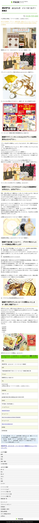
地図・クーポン (33, 355)
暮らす (2, 474)
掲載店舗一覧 (4, 498)
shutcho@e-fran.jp (6, 410)
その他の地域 (4, 463)
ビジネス (3, 483)
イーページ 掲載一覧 (6, 496)
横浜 (2, 454)
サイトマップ (4, 502)
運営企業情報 (4, 511)
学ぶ (2, 478)
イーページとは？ (5, 489)
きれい (2, 476)
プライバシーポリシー (6, 504)
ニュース (15, 355)
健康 (2, 481)
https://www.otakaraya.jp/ (7, 424)
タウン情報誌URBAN (6, 513)
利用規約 (3, 506)
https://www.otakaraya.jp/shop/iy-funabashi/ (11, 417)
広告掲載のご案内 (5, 509)
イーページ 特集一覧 (6, 491)
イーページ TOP (4, 487)
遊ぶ (2, 471)
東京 (2, 459)
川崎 (2, 456)
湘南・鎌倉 (3, 461)
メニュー (24, 355)
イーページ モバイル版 (6, 494)
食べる (2, 469)
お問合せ (3, 516)
